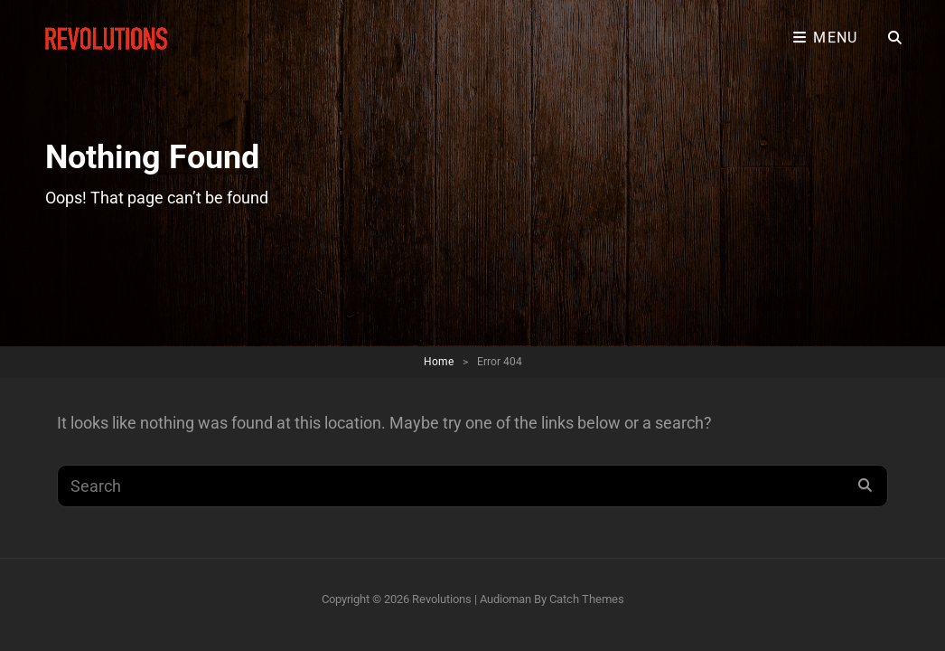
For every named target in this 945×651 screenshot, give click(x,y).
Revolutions (442, 599)
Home (439, 361)
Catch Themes (586, 599)
